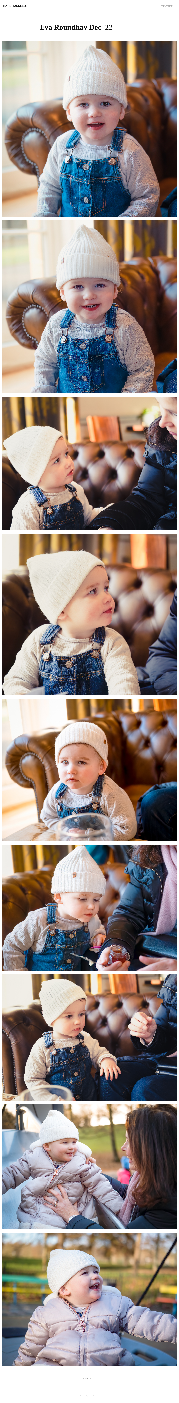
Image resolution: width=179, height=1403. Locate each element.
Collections (167, 6)
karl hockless (15, 5)
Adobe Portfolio (93, 1396)
